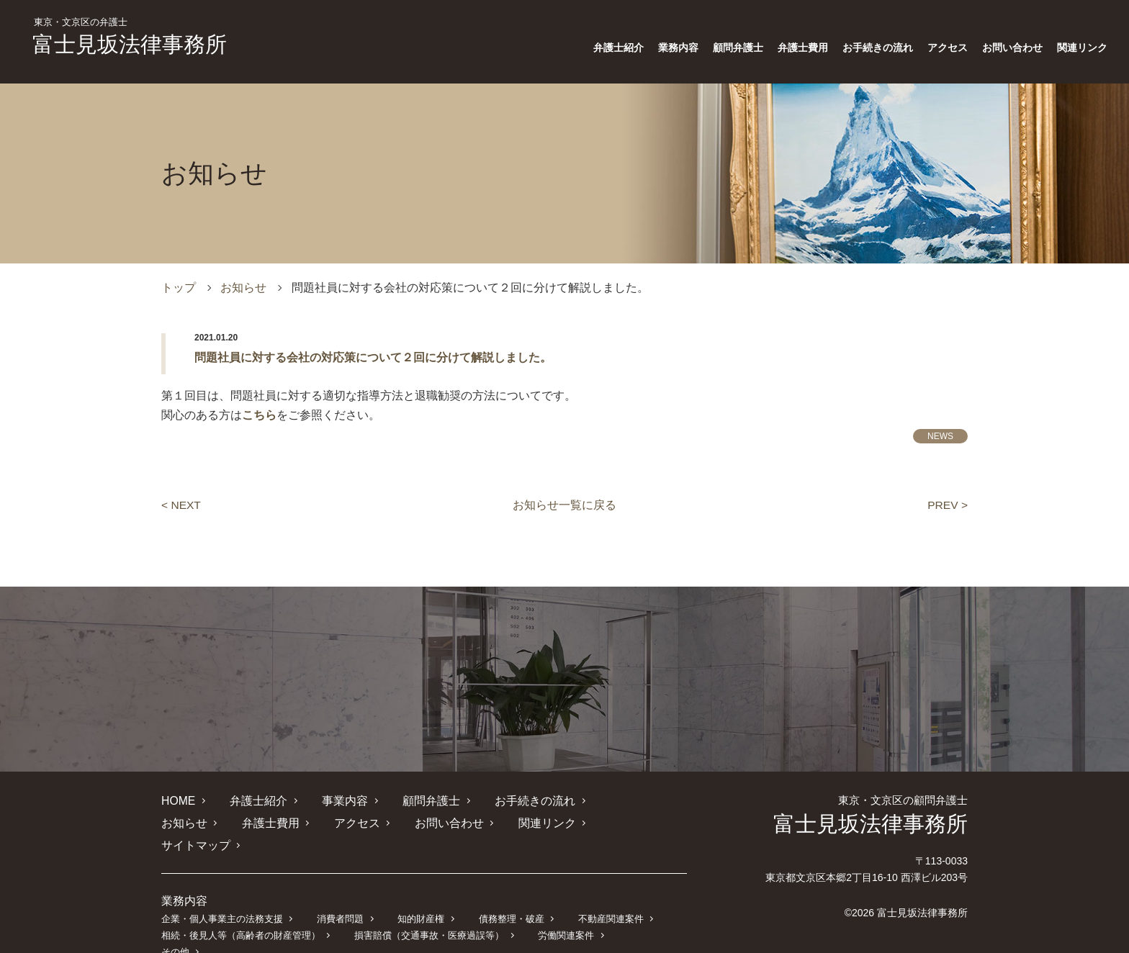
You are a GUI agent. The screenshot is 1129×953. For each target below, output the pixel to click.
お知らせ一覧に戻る (564, 505)
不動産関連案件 (609, 895)
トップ (178, 287)
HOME (178, 800)
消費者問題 (340, 895)
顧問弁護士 (738, 47)
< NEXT (181, 505)
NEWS (940, 436)
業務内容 (678, 47)
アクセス (947, 47)
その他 (641, 912)
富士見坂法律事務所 (129, 36)
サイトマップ (563, 822)
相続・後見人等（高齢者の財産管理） (240, 912)
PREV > (947, 505)
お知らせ (243, 287)
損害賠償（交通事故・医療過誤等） (429, 912)
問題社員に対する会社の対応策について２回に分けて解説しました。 (373, 357)
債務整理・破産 (510, 895)
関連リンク (1082, 47)
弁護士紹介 (618, 47)
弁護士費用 (803, 47)
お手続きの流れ (877, 47)
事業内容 (345, 800)
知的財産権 (420, 895)
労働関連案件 (565, 912)
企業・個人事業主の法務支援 (222, 895)
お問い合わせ (1012, 47)
